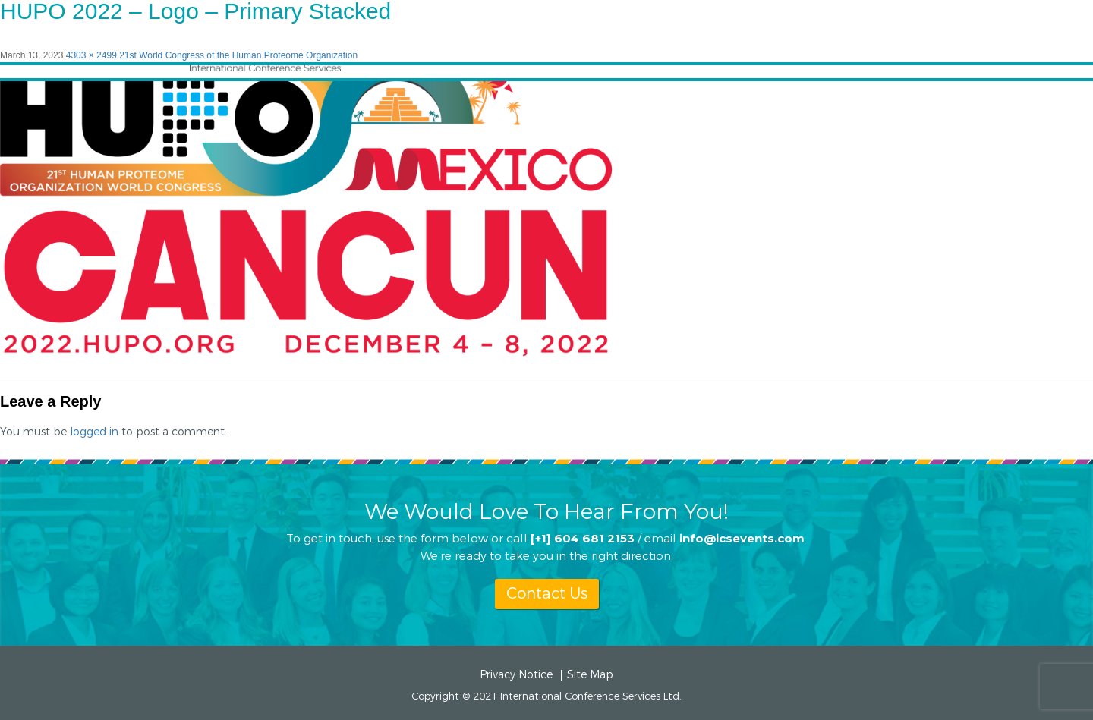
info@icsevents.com (742, 537)
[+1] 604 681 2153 (583, 537)
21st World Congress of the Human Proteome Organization (238, 55)
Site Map (590, 675)
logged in (94, 432)
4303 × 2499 (91, 55)
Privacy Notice (516, 675)
